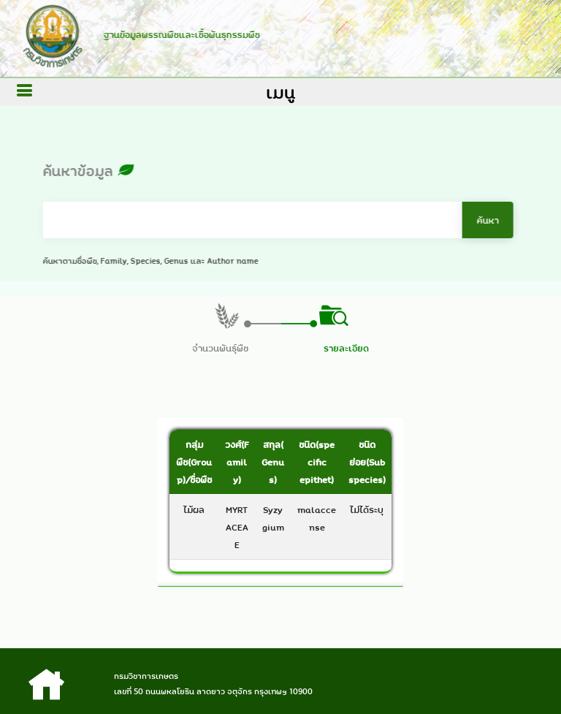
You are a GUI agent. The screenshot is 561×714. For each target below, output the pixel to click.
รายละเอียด (346, 347)
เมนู (280, 92)
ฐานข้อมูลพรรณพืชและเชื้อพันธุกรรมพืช (179, 34)
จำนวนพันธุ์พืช (220, 347)
